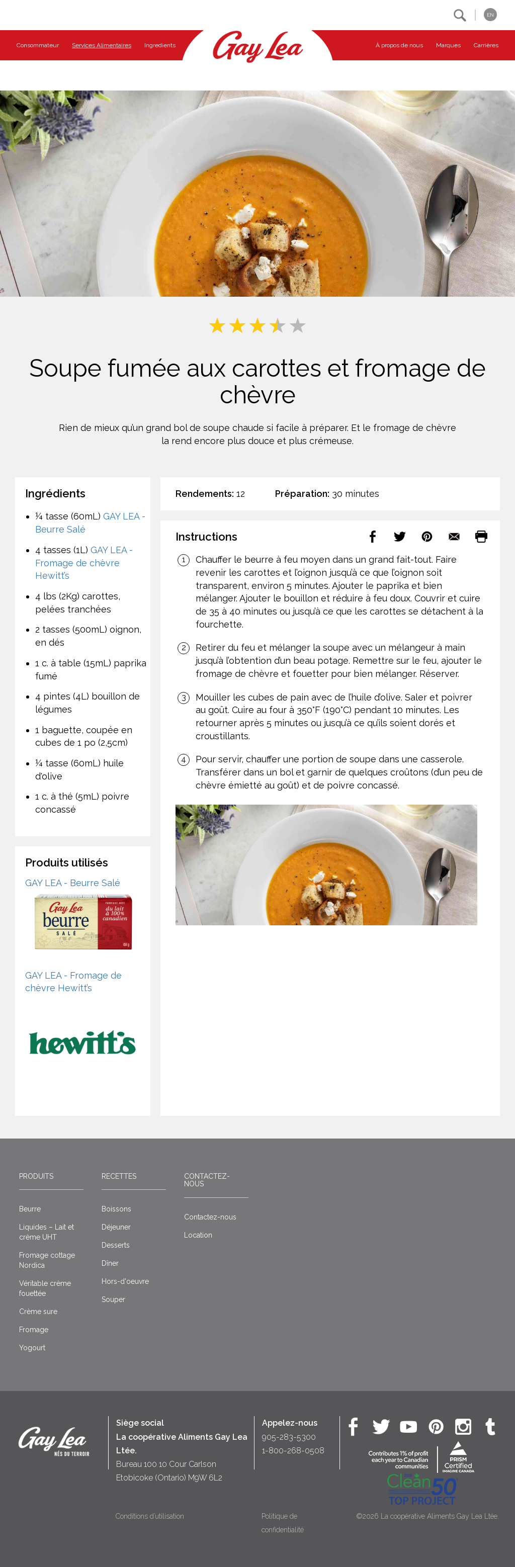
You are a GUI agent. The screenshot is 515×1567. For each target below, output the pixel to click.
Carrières (486, 45)
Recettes (119, 1176)
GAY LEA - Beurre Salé (72, 883)
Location (198, 1235)
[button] (460, 15)
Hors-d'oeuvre (125, 1281)
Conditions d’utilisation (150, 1516)
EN (490, 15)
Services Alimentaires (101, 45)
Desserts (116, 1245)
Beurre (30, 1209)
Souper (113, 1299)
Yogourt (32, 1348)
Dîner (110, 1263)
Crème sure (38, 1312)
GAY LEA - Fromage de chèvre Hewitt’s (84, 563)
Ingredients (160, 45)
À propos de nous (399, 45)
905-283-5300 (289, 1437)
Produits (36, 1176)
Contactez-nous (207, 1180)
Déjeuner (116, 1227)
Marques (448, 45)
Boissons (116, 1209)
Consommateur (38, 45)
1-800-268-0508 (293, 1450)
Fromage (33, 1330)
